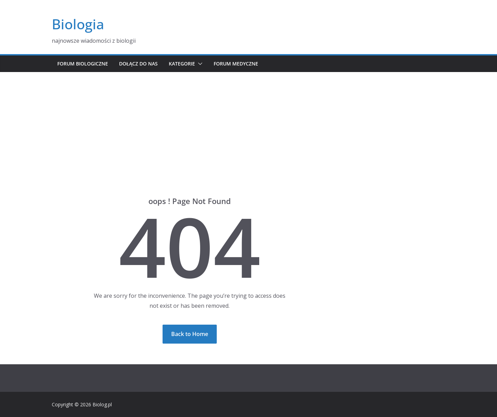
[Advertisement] (248, 123)
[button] (199, 64)
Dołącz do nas (138, 63)
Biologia (78, 23)
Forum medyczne (236, 63)
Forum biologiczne (82, 63)
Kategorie (182, 63)
